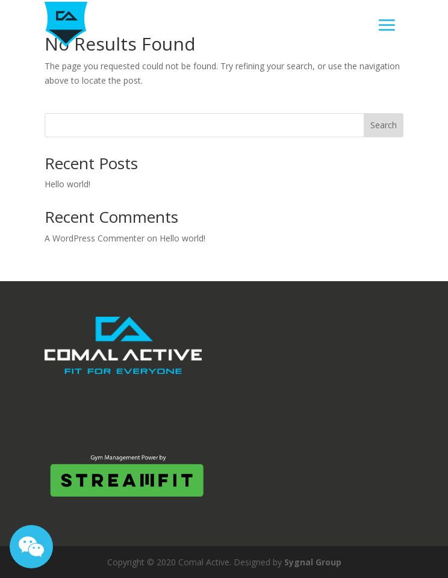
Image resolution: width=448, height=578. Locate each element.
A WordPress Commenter (95, 238)
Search (383, 125)
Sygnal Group (312, 562)
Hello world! (67, 184)
